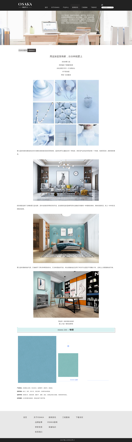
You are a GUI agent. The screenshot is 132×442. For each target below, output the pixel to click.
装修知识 (32, 50)
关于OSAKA (55, 7)
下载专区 (94, 7)
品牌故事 (38, 422)
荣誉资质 (38, 427)
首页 (46, 7)
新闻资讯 (75, 7)
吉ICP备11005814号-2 (67, 440)
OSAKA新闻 (22, 50)
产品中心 (66, 7)
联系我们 (38, 432)
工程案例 (84, 7)
